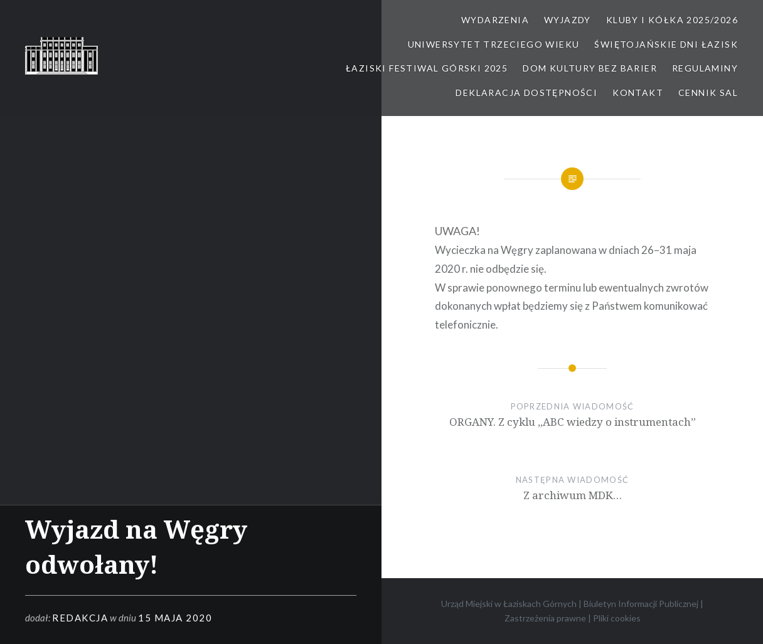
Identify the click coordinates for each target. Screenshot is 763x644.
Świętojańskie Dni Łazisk (666, 44)
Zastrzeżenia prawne (545, 618)
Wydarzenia (495, 19)
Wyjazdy (567, 19)
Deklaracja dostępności (526, 92)
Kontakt (637, 92)
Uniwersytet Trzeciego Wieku (494, 44)
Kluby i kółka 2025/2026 (672, 19)
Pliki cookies (617, 618)
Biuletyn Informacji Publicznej (641, 603)
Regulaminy (705, 68)
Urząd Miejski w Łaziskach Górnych (509, 603)
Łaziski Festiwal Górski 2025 (427, 68)
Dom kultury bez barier (590, 68)
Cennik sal (708, 92)
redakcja (80, 617)
